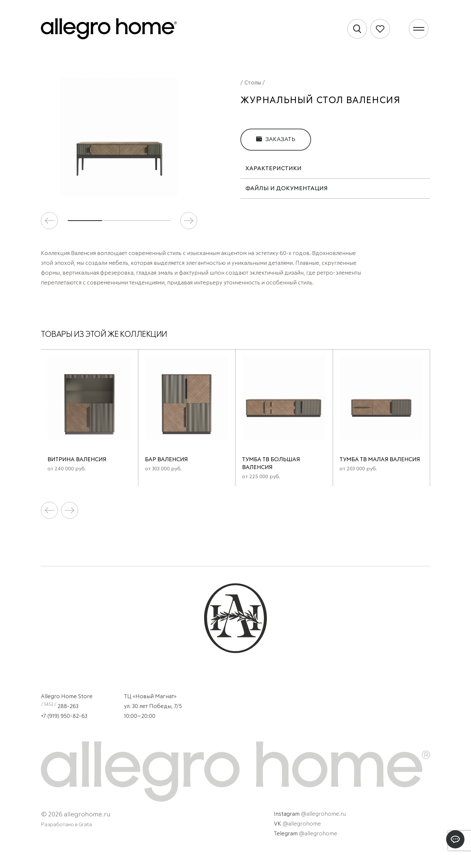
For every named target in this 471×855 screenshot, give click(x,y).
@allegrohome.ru (323, 814)
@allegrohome (302, 824)
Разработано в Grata (66, 824)
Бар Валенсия (166, 460)
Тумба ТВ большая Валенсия (271, 463)
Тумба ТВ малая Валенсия (380, 460)
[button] (188, 220)
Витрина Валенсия (76, 460)
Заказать (275, 139)
